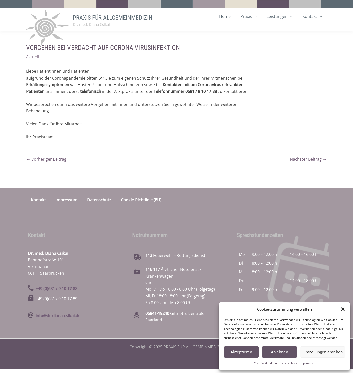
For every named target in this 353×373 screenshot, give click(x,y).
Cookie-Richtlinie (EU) (140, 204)
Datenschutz (288, 363)
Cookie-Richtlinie (265, 363)
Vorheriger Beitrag (47, 163)
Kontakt (38, 204)
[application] (259, 26)
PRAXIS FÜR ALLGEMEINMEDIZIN (112, 19)
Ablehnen (279, 351)
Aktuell (32, 61)
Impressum (307, 363)
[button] (342, 309)
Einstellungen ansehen (323, 351)
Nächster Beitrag (308, 163)
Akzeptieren (241, 351)
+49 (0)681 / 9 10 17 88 (56, 293)
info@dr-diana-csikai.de (58, 320)
